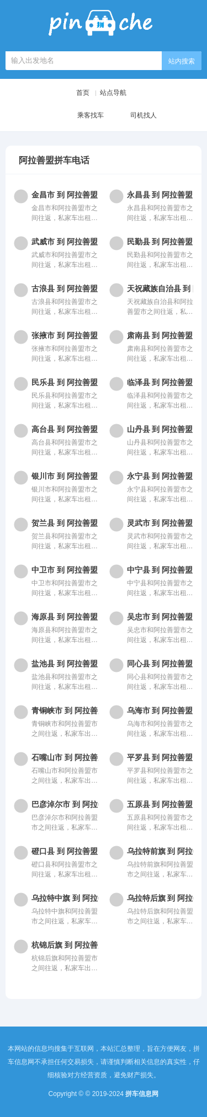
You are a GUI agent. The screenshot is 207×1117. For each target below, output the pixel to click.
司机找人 (135, 115)
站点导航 (113, 93)
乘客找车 (82, 115)
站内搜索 (181, 61)
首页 (82, 93)
